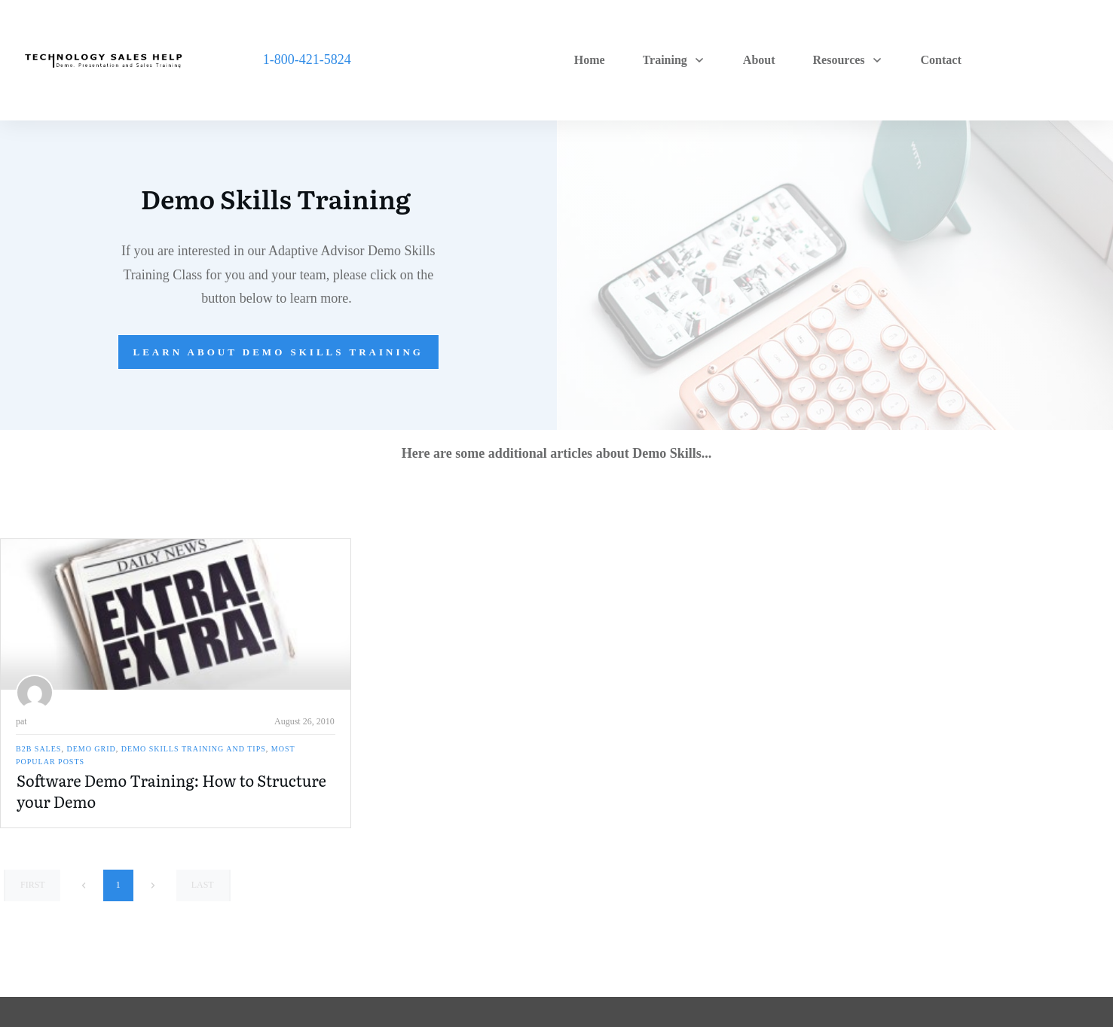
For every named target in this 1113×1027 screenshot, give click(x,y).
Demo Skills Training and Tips (193, 749)
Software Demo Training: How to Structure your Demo (171, 790)
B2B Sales (38, 749)
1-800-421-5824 (307, 59)
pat (21, 721)
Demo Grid (90, 749)
